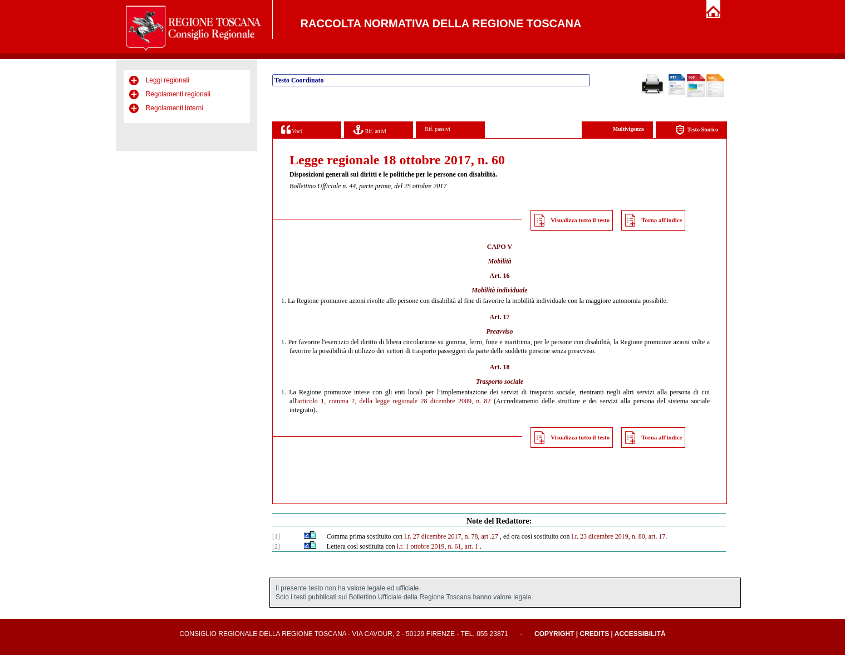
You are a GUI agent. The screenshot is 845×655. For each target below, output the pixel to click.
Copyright (554, 634)
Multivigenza (628, 129)
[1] (276, 536)
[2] (276, 546)
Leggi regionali (167, 80)
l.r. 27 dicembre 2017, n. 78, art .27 (451, 536)
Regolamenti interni (174, 108)
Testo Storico (696, 130)
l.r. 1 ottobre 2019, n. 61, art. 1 (437, 546)
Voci (291, 129)
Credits (594, 634)
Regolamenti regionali (178, 94)
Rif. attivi (369, 129)
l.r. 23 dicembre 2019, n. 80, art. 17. (619, 536)
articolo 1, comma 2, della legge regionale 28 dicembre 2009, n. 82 (393, 401)
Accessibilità (640, 634)
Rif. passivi (437, 129)
